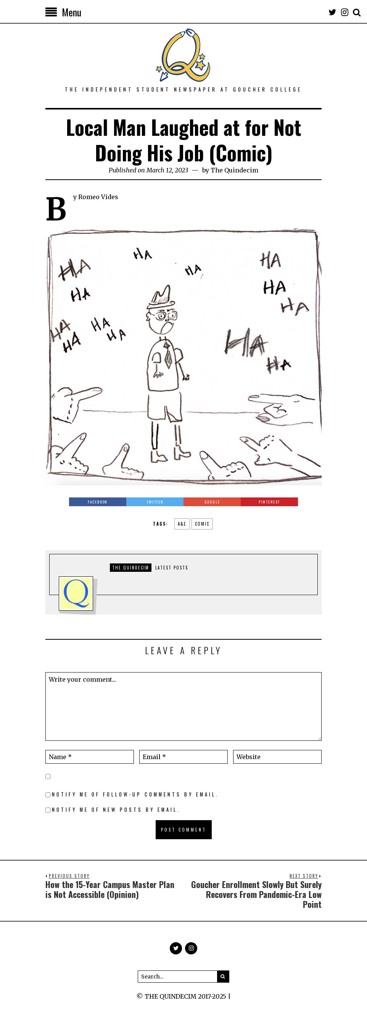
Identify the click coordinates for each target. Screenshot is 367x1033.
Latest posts (171, 568)
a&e (182, 524)
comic (202, 524)
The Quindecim (234, 170)
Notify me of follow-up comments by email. (135, 794)
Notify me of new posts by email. (116, 809)
